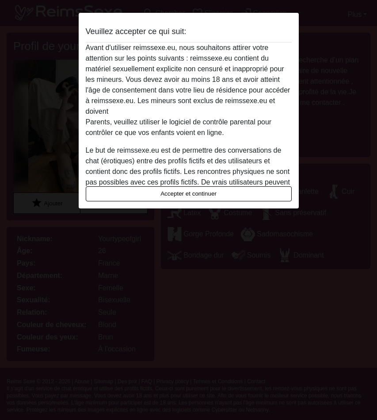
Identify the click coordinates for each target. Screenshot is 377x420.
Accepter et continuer (188, 193)
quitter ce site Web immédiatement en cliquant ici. (188, 111)
